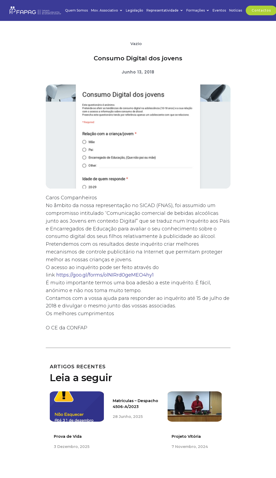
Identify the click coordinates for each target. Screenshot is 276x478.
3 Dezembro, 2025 (71, 446)
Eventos (219, 10)
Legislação (134, 10)
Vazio (136, 43)
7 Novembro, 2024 (190, 446)
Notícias (235, 10)
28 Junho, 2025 (128, 416)
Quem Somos (76, 10)
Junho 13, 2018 (138, 72)
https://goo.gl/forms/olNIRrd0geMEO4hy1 (105, 275)
